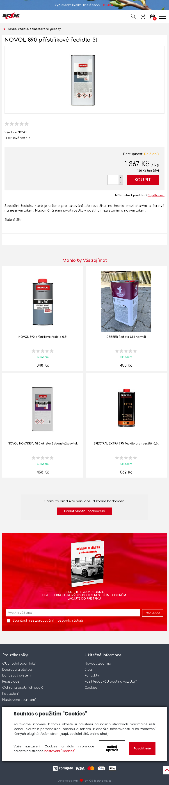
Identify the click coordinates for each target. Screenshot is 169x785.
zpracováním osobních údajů (59, 620)
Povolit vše (142, 748)
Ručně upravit (112, 748)
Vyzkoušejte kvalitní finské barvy (84, 5)
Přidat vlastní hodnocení (84, 511)
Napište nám (156, 195)
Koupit (143, 180)
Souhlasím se (48, 620)
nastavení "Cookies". (60, 751)
